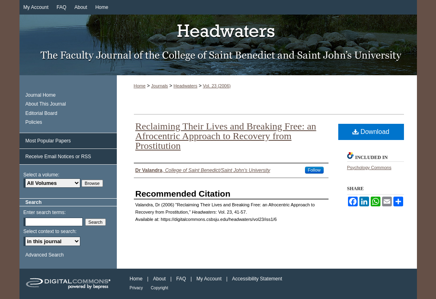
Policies (34, 122)
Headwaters (218, 45)
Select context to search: (50, 231)
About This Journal (46, 104)
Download (370, 131)
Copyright (159, 288)
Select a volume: (42, 175)
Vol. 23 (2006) (217, 85)
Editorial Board (42, 113)
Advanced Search (45, 255)
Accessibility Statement (257, 279)
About (159, 279)
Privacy (136, 288)
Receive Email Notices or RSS (58, 156)
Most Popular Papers (48, 141)
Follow (314, 170)
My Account (208, 279)
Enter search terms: (45, 212)
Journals (159, 85)
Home (140, 85)
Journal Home (41, 95)
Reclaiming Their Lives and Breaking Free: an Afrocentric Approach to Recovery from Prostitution (225, 136)
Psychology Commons (369, 167)
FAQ (181, 279)
